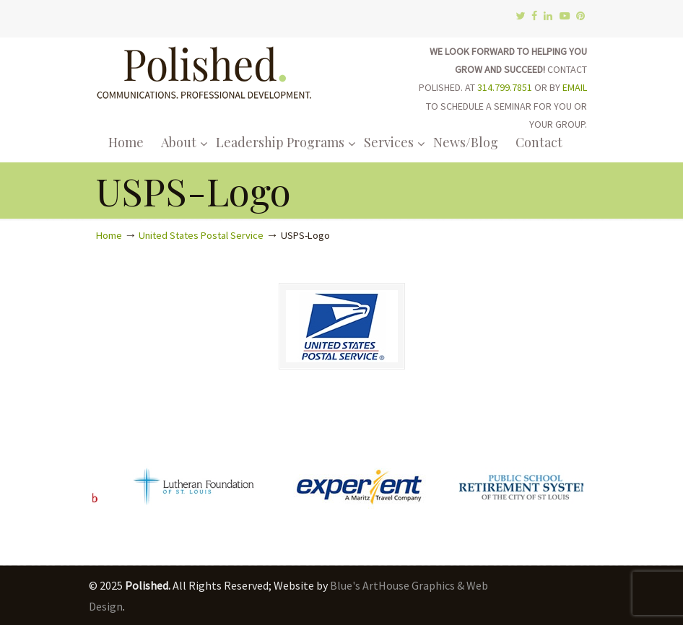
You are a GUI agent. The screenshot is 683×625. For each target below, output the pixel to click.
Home (109, 235)
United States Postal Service (201, 235)
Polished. (204, 70)
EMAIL (574, 87)
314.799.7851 (504, 87)
